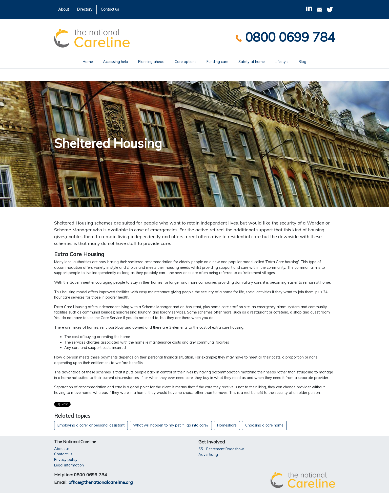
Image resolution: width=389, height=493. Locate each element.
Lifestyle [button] (282, 61)
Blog (302, 61)
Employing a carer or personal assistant (91, 425)
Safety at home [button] (251, 61)
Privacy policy (65, 459)
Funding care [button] (217, 61)
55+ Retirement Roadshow (221, 449)
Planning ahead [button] (151, 61)
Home (90, 61)
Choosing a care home (264, 425)
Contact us (110, 9)
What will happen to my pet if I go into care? (171, 425)
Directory (84, 9)
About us (62, 448)
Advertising (208, 454)
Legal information (69, 465)
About (63, 9)
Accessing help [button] (115, 61)
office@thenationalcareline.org (101, 482)
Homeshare (227, 425)
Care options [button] (185, 61)
